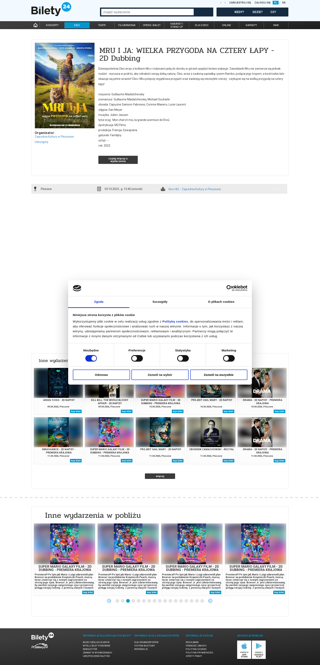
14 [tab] (186, 601)
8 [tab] (155, 601)
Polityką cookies (175, 321)
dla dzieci (201, 25)
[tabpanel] (64, 559)
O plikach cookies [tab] (221, 301)
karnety (251, 25)
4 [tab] (133, 601)
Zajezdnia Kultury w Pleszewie (54, 136)
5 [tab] (139, 601)
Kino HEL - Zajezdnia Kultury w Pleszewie (195, 189)
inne (276, 25)
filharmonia (127, 25)
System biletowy (144, 645)
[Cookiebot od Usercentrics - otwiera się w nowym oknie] (229, 288)
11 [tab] (171, 601)
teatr (102, 25)
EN (284, 2)
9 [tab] (160, 601)
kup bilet (76, 411)
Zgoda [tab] (98, 301)
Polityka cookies (196, 649)
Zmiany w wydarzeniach (97, 652)
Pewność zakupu (196, 645)
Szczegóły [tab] (159, 301)
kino (77, 25)
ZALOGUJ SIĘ (262, 2)
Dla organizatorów (146, 642)
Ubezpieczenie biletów (96, 656)
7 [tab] (149, 601)
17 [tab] (202, 601)
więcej (160, 476)
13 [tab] (181, 601)
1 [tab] (118, 601)
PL (275, 2)
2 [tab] (123, 601)
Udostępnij (41, 142)
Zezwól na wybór (160, 374)
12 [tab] (176, 601)
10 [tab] (165, 601)
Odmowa (101, 374)
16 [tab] (197, 601)
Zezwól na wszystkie (219, 374)
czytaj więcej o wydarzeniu (118, 160)
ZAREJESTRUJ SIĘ (240, 2)
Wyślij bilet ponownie (96, 645)
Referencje (141, 649)
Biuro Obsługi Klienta (96, 642)
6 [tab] (144, 601)
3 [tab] (128, 601)
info (275, 188)
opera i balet (152, 25)
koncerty (52, 25)
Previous (109, 601)
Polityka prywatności (199, 652)
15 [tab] (192, 601)
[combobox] (147, 12)
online (226, 25)
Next (210, 601)
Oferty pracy (194, 656)
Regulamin (192, 642)
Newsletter (90, 649)
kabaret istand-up (176, 25)
